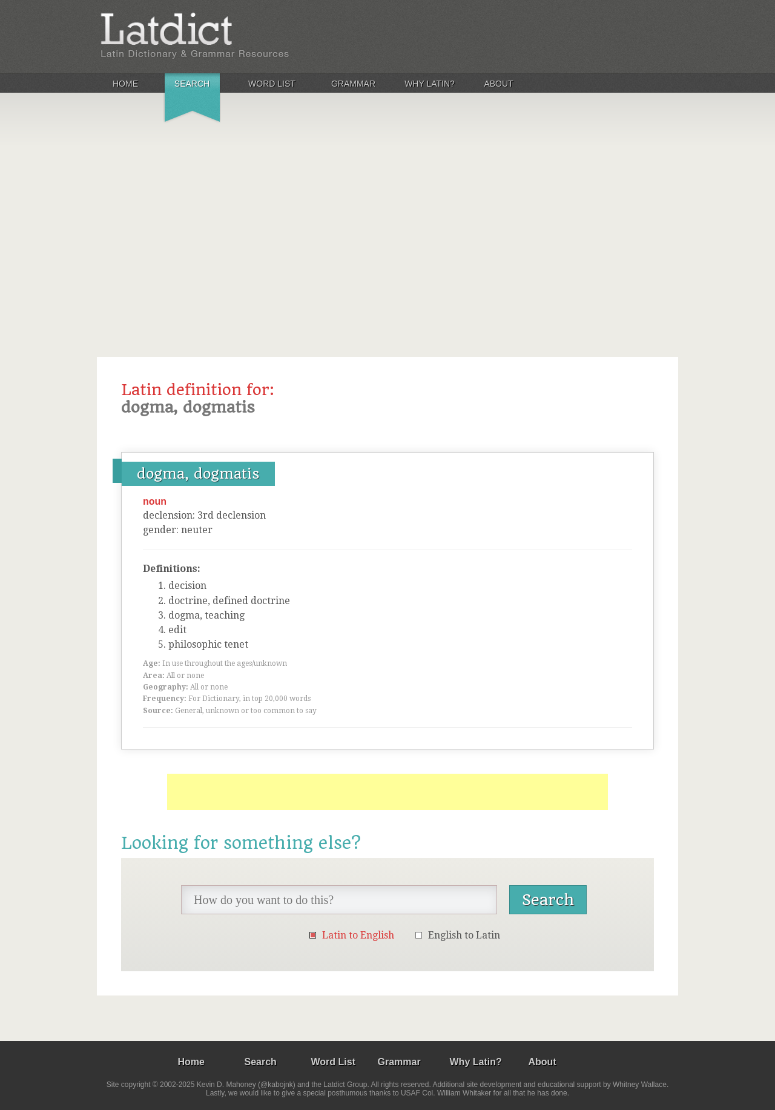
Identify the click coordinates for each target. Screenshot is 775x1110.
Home (125, 83)
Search (191, 83)
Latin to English (358, 935)
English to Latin (464, 935)
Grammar (353, 83)
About (498, 83)
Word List (271, 83)
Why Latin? (429, 83)
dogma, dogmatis (198, 473)
